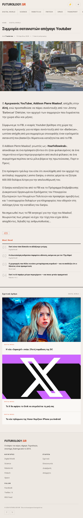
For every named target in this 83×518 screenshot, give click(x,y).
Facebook (8, 488)
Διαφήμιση (47, 468)
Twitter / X (8, 492)
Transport (72, 12)
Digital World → (74, 294)
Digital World (8, 12)
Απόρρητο (47, 473)
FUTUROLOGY (14, 4)
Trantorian (9, 36)
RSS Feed (8, 497)
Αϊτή (6, 233)
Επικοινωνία (48, 463)
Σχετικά (46, 459)
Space (60, 12)
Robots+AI (36, 12)
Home (4, 22)
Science (23, 12)
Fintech (49, 12)
